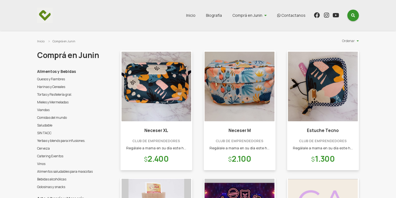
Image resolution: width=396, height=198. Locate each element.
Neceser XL (156, 130)
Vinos (41, 163)
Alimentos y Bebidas (56, 71)
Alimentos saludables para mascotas (65, 171)
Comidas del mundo (52, 117)
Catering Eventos (50, 156)
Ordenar (348, 40)
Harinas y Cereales (51, 86)
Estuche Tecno (323, 130)
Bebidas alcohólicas (51, 179)
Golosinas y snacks (51, 187)
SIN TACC (44, 133)
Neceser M (240, 130)
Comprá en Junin (247, 15)
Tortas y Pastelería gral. (54, 94)
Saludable (44, 125)
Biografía (214, 15)
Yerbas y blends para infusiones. (61, 140)
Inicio (191, 15)
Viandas (43, 110)
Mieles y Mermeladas (52, 102)
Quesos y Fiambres (51, 79)
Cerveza (43, 148)
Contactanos (291, 15)
